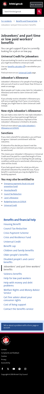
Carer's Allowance (11, 198)
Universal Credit (25, 72)
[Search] (18, 11)
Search (39, 11)
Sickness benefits (13, 273)
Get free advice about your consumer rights (18, 299)
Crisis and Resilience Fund (17, 237)
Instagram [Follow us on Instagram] (25, 369)
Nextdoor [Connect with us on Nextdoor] (19, 369)
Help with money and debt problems (18, 284)
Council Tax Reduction (12, 194)
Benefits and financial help (20, 219)
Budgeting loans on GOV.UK (15, 201)
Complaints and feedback (10, 353)
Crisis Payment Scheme (16, 233)
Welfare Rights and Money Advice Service (22, 291)
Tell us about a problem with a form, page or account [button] (21, 326)
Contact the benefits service (18, 309)
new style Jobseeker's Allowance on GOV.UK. (18, 126)
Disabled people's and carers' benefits (19, 261)
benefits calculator (16, 66)
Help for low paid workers (17, 278)
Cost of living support (15, 304)
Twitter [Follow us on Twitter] (8, 369)
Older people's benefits (16, 254)
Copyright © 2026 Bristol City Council (14, 374)
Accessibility (5, 363)
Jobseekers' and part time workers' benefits (22, 268)
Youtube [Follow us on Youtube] (14, 369)
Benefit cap (10, 246)
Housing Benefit (10, 190)
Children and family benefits (19, 250)
